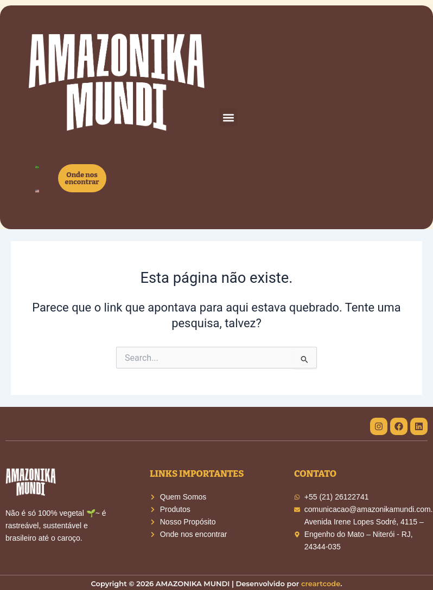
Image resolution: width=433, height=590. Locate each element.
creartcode (320, 583)
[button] (228, 117)
